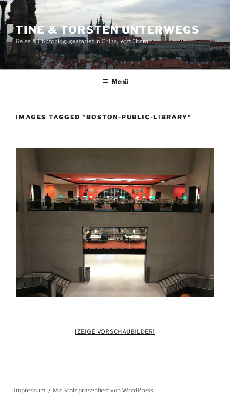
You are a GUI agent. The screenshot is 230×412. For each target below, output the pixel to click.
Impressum (30, 390)
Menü (115, 81)
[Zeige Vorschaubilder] (115, 331)
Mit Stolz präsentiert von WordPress (103, 390)
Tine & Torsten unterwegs (108, 30)
